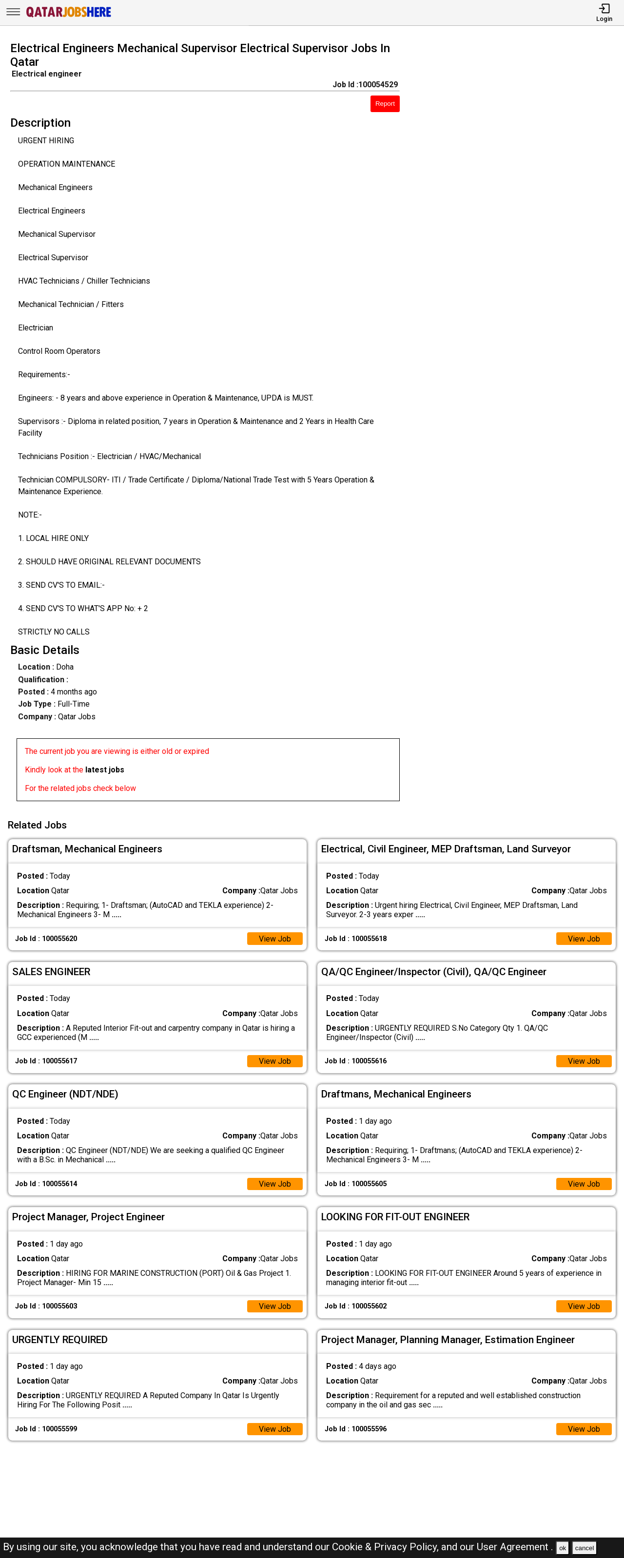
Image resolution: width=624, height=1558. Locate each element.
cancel (584, 1548)
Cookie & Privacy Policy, (386, 1547)
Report (385, 103)
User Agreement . (515, 1547)
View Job (275, 938)
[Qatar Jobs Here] (69, 16)
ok (562, 1548)
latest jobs (104, 769)
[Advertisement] (520, 424)
